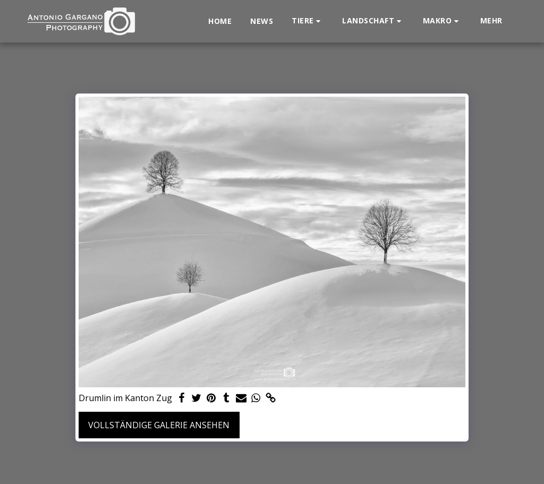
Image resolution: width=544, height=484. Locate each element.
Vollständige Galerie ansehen (159, 425)
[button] (307, 21)
